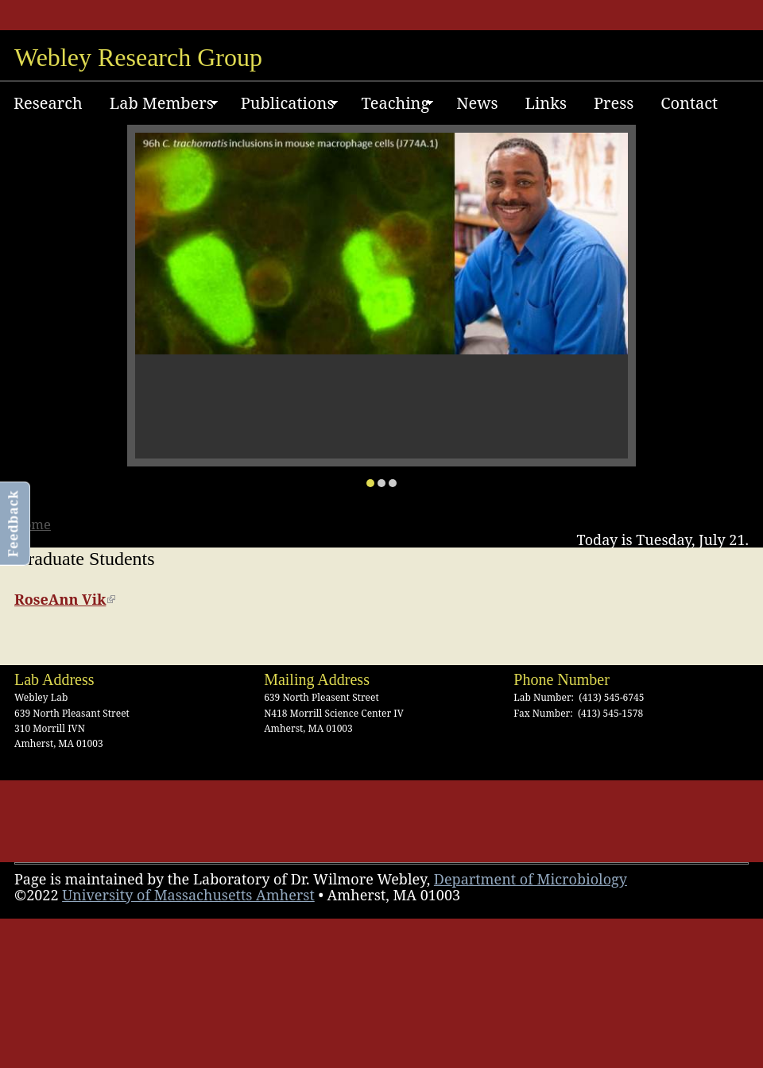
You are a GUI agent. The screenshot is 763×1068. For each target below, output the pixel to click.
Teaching (390, 105)
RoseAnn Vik (64, 599)
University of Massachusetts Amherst (188, 894)
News (477, 103)
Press (613, 103)
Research (48, 103)
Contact (689, 103)
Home (32, 524)
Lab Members (157, 105)
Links (545, 103)
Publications (283, 105)
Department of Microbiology (530, 878)
